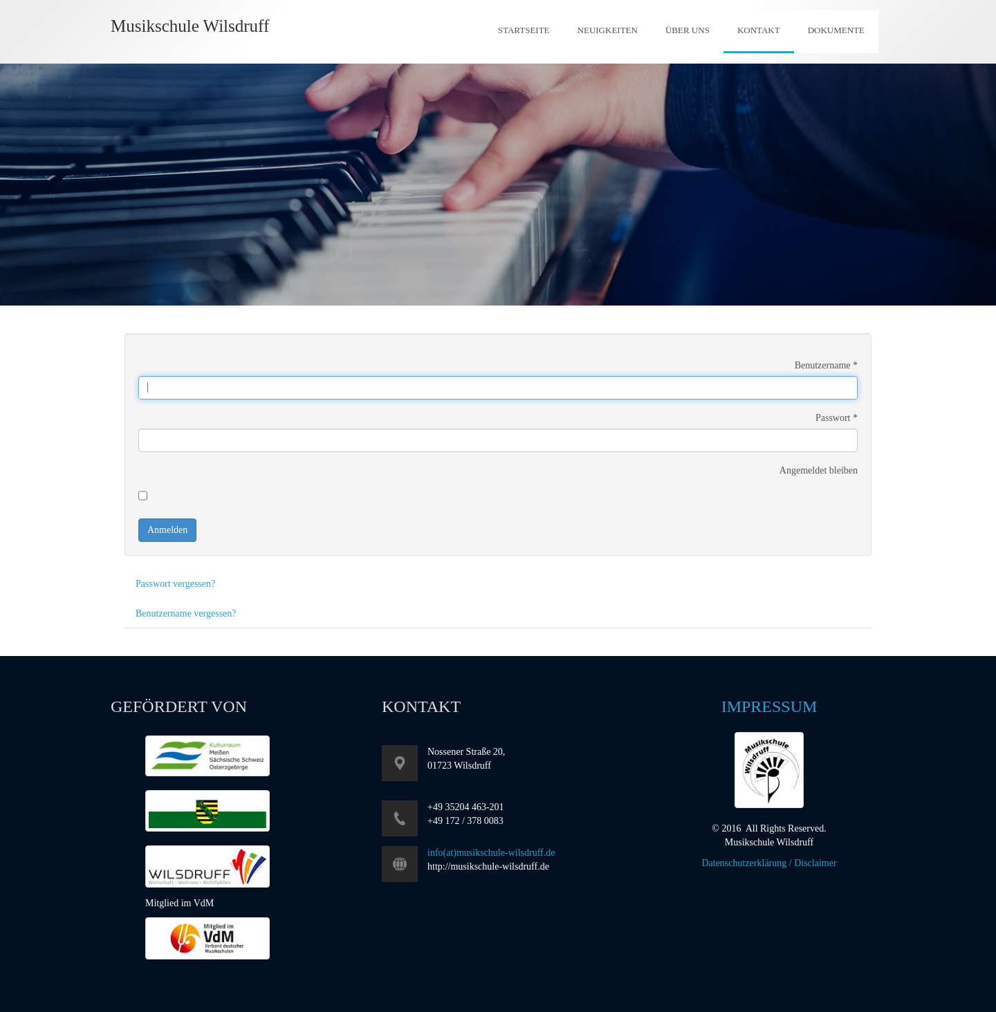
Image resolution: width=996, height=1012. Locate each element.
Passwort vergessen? (175, 584)
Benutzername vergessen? (186, 613)
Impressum (769, 706)
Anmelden (167, 530)
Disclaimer (815, 863)
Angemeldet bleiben (819, 470)
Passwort (836, 418)
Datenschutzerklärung (743, 863)
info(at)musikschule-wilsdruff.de (491, 852)
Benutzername (826, 365)
